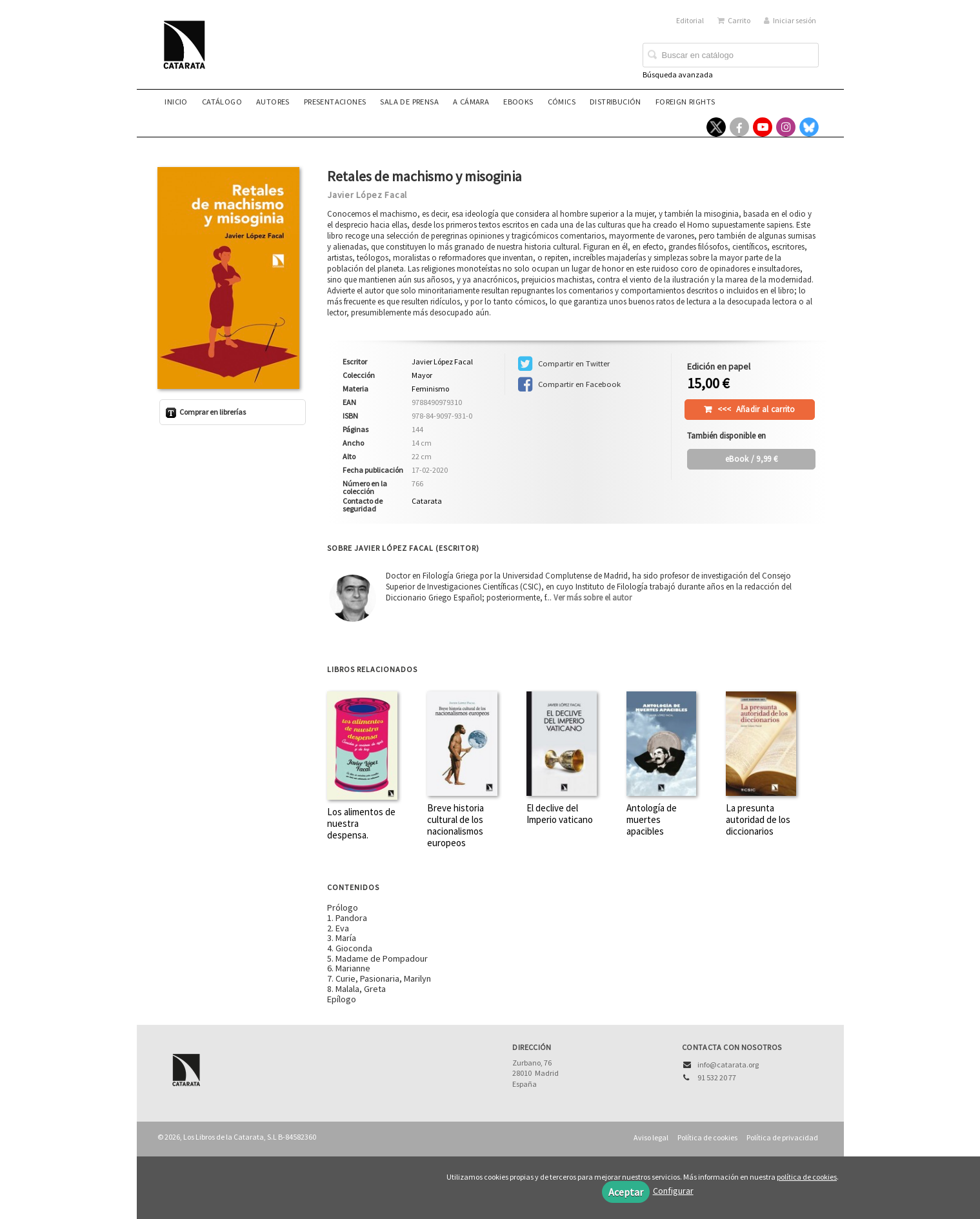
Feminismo (430, 388)
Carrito (733, 20)
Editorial (690, 20)
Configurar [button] (673, 1190)
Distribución (615, 101)
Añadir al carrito (756, 409)
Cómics (561, 101)
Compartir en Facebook (569, 384)
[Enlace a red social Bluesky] (809, 127)
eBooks (518, 101)
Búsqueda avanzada (678, 74)
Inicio (176, 101)
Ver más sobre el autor (593, 597)
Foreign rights (685, 101)
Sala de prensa (409, 101)
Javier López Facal (367, 195)
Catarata (427, 501)
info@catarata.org (728, 1064)
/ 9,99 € (751, 458)
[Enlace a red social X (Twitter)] (716, 127)
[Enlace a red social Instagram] (785, 127)
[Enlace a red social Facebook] (739, 127)
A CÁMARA (471, 101)
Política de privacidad (782, 1137)
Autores (273, 101)
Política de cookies (707, 1137)
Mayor (422, 375)
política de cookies (807, 1177)
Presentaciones (335, 101)
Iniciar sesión (790, 20)
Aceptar (625, 1191)
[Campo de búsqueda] (731, 55)
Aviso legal (651, 1137)
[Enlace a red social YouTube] (762, 127)
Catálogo (222, 101)
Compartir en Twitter (564, 363)
